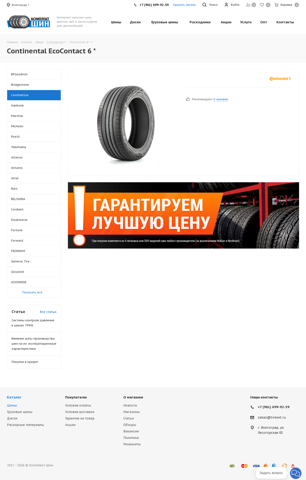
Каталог (14, 397)
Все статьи (48, 312)
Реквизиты (132, 444)
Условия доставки (79, 412)
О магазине (133, 397)
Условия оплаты (78, 405)
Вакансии (131, 431)
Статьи (128, 418)
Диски (12, 418)
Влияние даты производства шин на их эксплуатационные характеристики (34, 344)
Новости (130, 405)
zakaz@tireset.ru (272, 417)
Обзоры (129, 425)
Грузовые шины (19, 412)
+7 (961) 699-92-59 (273, 407)
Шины (12, 405)
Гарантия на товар (79, 418)
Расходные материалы (25, 425)
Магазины (131, 412)
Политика (131, 438)
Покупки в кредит (25, 362)
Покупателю (76, 397)
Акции (70, 425)
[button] (295, 473)
